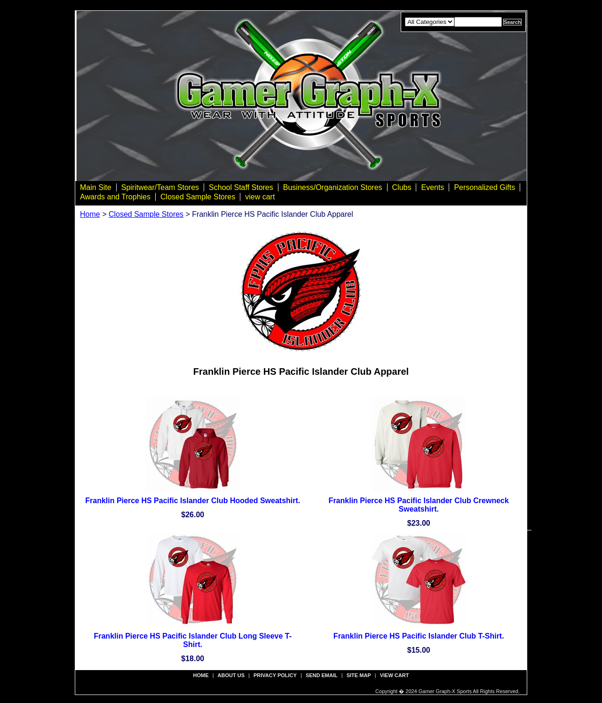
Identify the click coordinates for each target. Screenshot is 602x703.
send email (322, 675)
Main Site (95, 187)
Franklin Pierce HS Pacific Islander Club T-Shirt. (418, 636)
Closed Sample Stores (197, 197)
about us (231, 675)
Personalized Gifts (484, 187)
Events (432, 187)
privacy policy (275, 675)
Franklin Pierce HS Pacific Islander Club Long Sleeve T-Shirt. (193, 640)
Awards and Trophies (115, 197)
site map (359, 675)
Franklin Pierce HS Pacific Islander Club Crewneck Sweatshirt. (419, 505)
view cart (260, 197)
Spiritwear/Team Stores (160, 187)
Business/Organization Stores (332, 187)
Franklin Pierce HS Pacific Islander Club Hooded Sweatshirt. (192, 501)
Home (90, 214)
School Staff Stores (241, 187)
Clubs (402, 187)
